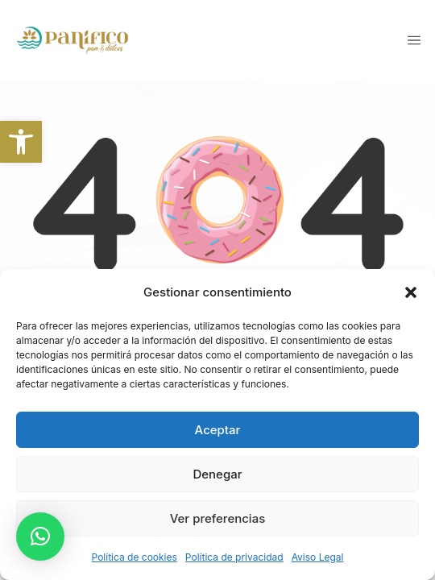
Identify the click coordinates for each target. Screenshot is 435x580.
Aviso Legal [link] (318, 557)
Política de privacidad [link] (234, 557)
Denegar (217, 474)
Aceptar (218, 429)
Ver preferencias (218, 518)
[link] (21, 142)
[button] (411, 292)
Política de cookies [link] (134, 557)
